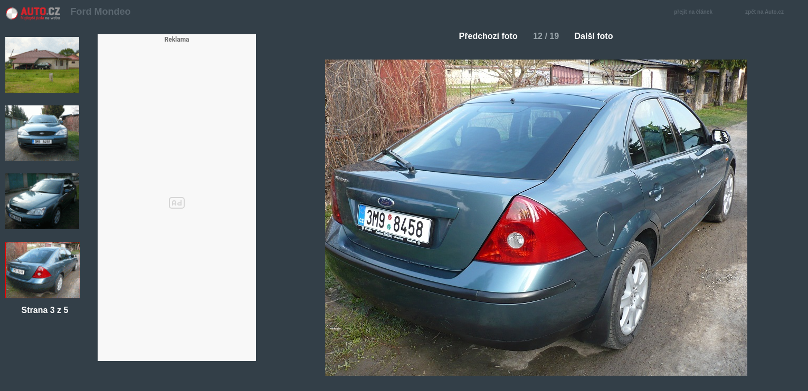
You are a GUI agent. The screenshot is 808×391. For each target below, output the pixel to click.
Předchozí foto (484, 36)
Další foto (598, 36)
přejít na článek (696, 12)
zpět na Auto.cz (770, 12)
